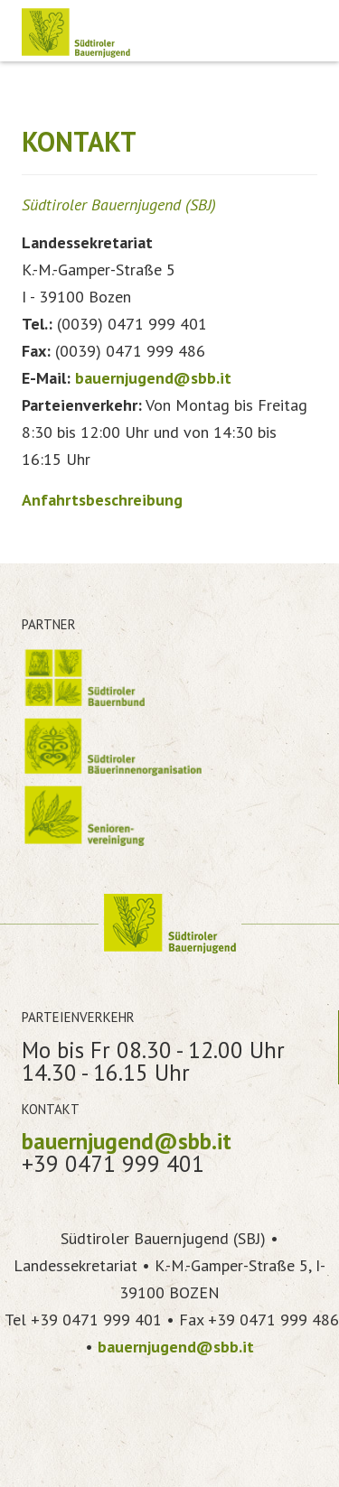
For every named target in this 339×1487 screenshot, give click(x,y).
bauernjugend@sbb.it (153, 377)
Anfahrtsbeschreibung (102, 499)
